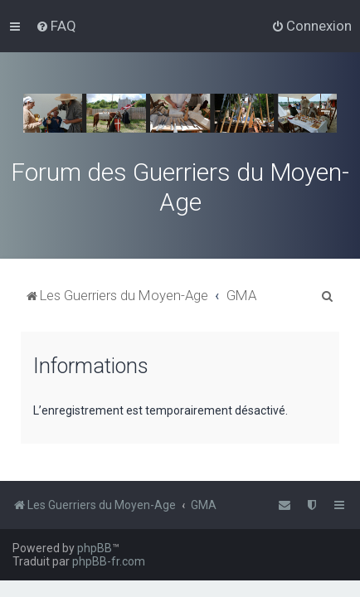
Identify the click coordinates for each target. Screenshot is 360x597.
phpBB (94, 548)
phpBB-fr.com (108, 561)
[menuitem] (56, 25)
